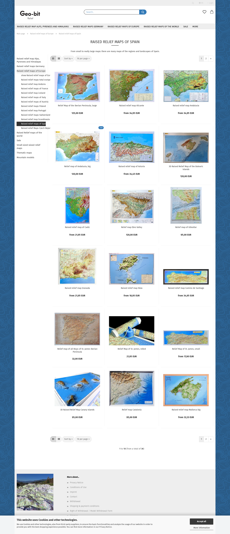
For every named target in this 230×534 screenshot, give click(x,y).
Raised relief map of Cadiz (77, 227)
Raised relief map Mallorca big (186, 410)
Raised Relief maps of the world (161, 26)
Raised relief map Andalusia (186, 105)
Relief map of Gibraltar (186, 227)
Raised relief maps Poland (33, 106)
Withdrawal (75, 501)
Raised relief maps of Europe (123, 26)
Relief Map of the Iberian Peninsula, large (77, 105)
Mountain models (25, 157)
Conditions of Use (78, 487)
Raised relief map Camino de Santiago (186, 288)
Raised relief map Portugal (33, 110)
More (195, 26)
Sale (185, 26)
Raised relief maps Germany (88, 26)
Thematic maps (24, 152)
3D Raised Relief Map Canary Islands (77, 410)
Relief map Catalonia (132, 410)
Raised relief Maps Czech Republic (33, 128)
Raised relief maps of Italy (33, 97)
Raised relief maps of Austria (33, 102)
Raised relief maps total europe (33, 80)
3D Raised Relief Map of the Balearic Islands (186, 168)
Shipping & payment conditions (84, 506)
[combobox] (68, 59)
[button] (211, 12)
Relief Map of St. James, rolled (132, 349)
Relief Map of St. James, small (186, 349)
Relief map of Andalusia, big (77, 166)
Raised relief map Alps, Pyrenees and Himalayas (43, 26)
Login (210, 3)
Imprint (73, 492)
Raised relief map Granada (77, 288)
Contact (73, 496)
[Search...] (143, 12)
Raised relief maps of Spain (33, 124)
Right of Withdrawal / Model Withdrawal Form (91, 511)
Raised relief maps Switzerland (33, 115)
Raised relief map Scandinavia (33, 119)
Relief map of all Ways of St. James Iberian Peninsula (77, 350)
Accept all (201, 521)
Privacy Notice (105, 527)
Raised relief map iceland (33, 93)
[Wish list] (204, 12)
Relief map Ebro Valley (131, 227)
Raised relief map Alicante (131, 105)
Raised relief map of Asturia (132, 166)
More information (201, 528)
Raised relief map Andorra (33, 84)
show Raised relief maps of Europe (33, 75)
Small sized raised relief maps (28, 146)
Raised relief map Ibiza (131, 288)
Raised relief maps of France (33, 88)
